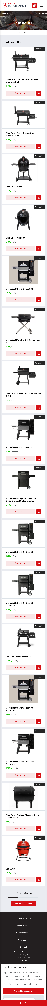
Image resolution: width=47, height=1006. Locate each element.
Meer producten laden (23, 903)
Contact (23, 947)
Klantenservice (22, 933)
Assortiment (22, 926)
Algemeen (22, 940)
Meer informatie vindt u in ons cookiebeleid (20, 984)
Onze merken (22, 918)
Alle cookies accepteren (23, 991)
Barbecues (25, 32)
